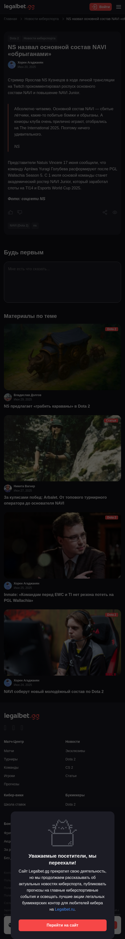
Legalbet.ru (65, 909)
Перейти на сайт (62, 925)
